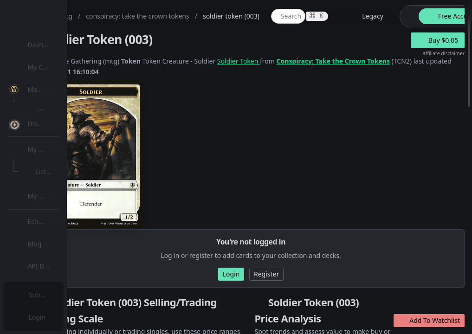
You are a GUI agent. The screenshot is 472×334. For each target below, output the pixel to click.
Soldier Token (329, 61)
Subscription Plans (58, 294)
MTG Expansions (64, 111)
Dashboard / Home (59, 44)
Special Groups (61, 156)
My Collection (50, 67)
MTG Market (57, 133)
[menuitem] (60, 45)
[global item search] (379, 16)
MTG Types (55, 178)
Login (38, 317)
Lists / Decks (57, 248)
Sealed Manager (63, 270)
